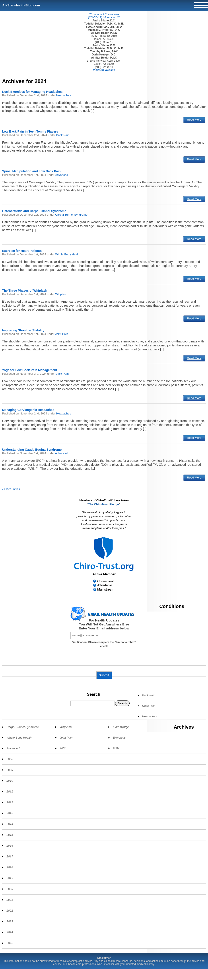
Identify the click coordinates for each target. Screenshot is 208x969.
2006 (63, 748)
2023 (9, 921)
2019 (9, 878)
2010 (9, 780)
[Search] (92, 703)
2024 (9, 932)
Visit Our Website (104, 70)
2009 (9, 769)
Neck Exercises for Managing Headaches (32, 91)
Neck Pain (149, 705)
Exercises (119, 737)
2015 (9, 834)
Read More (194, 119)
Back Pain (62, 135)
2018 (9, 867)
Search (93, 694)
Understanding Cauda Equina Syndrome (32, 449)
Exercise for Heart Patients (22, 251)
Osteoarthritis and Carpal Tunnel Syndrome (34, 211)
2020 (9, 889)
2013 (9, 813)
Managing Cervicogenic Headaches (28, 410)
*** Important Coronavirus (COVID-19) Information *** (104, 16)
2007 (116, 748)
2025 (9, 943)
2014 (9, 824)
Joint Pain (61, 334)
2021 (9, 899)
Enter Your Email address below (104, 628)
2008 (9, 759)
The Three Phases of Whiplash (24, 290)
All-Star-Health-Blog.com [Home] (21, 5)
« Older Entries (11, 489)
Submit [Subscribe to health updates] (104, 675)
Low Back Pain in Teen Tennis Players (30, 131)
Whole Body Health (67, 254)
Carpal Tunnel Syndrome (71, 214)
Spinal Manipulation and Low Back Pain (31, 171)
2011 (9, 791)
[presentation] (104, 661)
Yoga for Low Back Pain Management (29, 370)
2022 (9, 910)
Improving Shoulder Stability (23, 330)
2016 (9, 845)
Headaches (63, 95)
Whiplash (61, 294)
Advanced (61, 175)
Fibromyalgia (121, 727)
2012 (9, 802)
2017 (9, 856)
